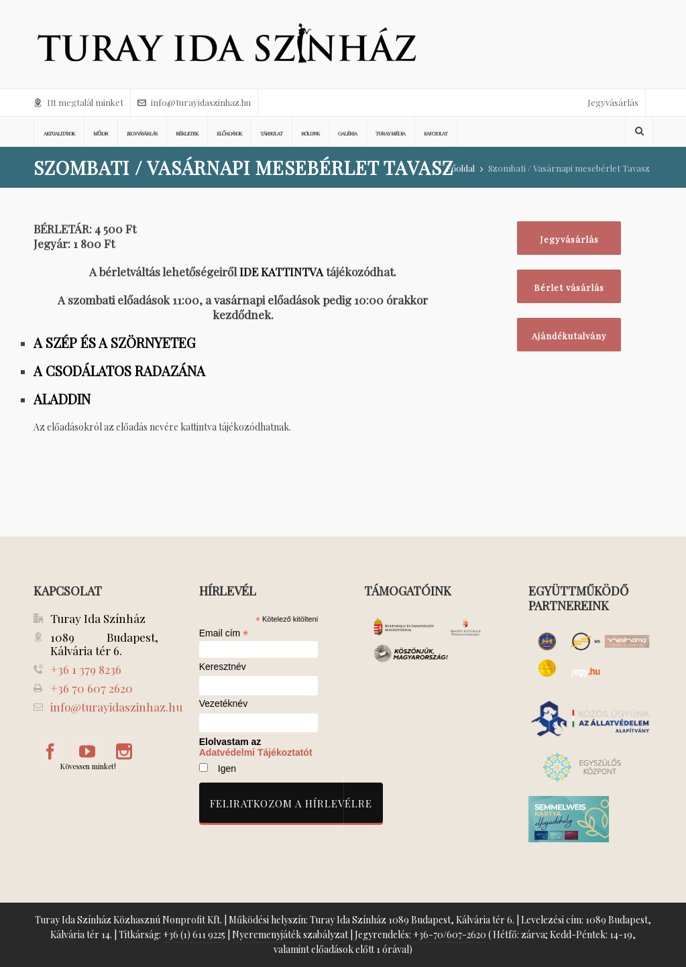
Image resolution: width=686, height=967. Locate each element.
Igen (227, 768)
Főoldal (460, 168)
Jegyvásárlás (612, 102)
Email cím (224, 633)
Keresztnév (222, 667)
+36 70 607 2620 (91, 688)
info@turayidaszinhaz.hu (194, 102)
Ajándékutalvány (569, 335)
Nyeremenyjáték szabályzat (290, 934)
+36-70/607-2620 (449, 934)
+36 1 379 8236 (85, 669)
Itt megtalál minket (78, 102)
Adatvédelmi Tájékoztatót (255, 752)
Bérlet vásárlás (569, 287)
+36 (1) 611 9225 (194, 934)
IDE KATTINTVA (281, 271)
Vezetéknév (223, 704)
